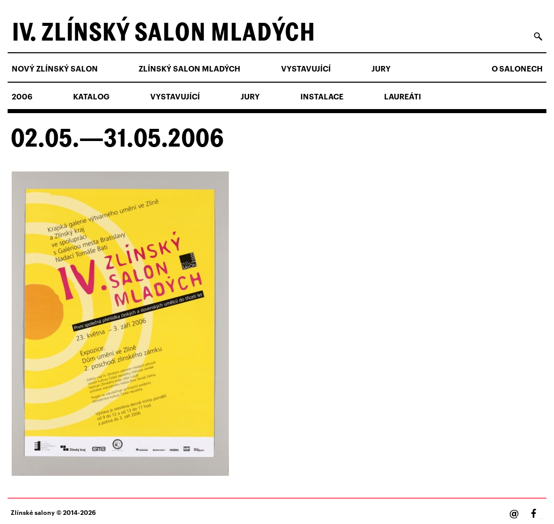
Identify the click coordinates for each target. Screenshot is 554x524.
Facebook (541, 518)
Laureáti (402, 96)
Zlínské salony (33, 512)
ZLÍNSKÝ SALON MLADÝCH (189, 68)
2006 (22, 96)
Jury (381, 68)
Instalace (321, 96)
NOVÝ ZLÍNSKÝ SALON (55, 68)
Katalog (91, 96)
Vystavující (306, 68)
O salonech (517, 68)
